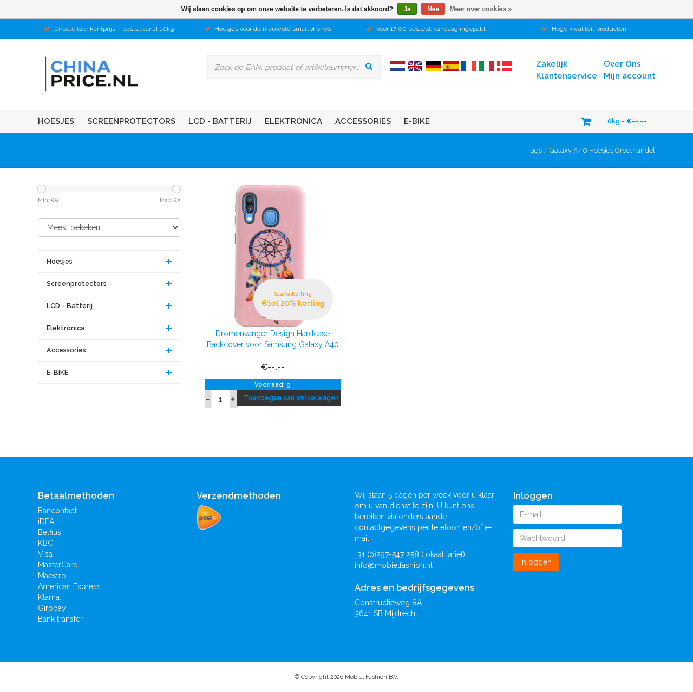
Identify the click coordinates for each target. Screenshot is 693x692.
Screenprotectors (131, 121)
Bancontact (57, 510)
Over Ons (622, 64)
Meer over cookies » (481, 9)
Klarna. (49, 597)
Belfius (49, 532)
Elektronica (293, 121)
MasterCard (58, 564)
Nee (433, 9)
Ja (406, 9)
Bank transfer (60, 619)
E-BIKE (417, 121)
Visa (45, 554)
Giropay (52, 608)
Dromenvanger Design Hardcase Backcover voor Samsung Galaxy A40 (273, 339)
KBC (45, 543)
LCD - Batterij (220, 121)
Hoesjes (56, 121)
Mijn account (629, 76)
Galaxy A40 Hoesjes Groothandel (602, 150)
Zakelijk (551, 64)
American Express (69, 586)
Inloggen (536, 562)
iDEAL (48, 521)
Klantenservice (566, 76)
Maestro (52, 575)
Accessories (363, 121)
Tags (534, 150)
